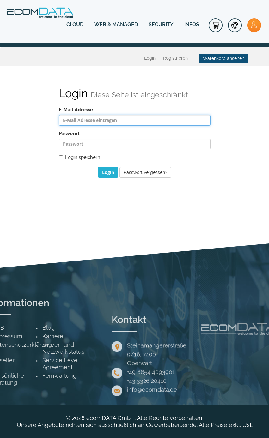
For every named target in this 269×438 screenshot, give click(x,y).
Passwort (69, 133)
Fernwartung (26, 375)
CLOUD (74, 24)
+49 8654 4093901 (151, 399)
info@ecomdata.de (152, 417)
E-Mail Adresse (76, 109)
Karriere (19, 336)
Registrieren (175, 58)
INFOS (191, 24)
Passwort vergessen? (145, 172)
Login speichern (79, 157)
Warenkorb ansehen (223, 58)
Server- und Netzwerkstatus (30, 348)
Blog (15, 327)
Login (150, 58)
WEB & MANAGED (116, 24)
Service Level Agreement (27, 363)
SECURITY (161, 24)
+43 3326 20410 (147, 408)
